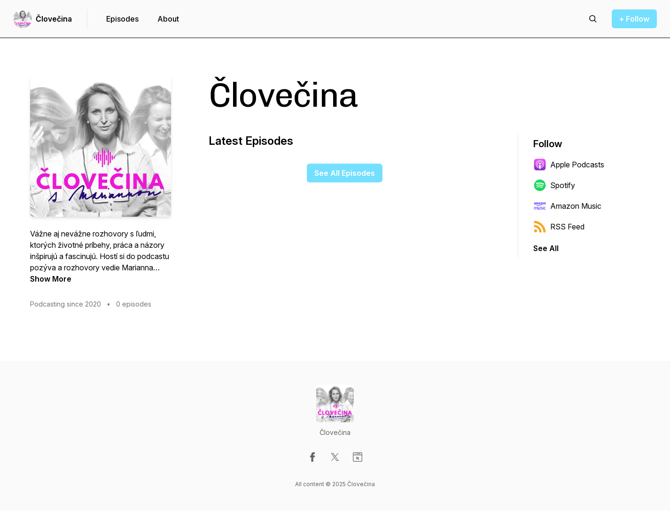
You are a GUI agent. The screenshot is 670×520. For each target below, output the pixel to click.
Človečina (54, 19)
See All (546, 248)
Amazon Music (567, 206)
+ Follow (634, 19)
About (168, 19)
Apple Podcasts (568, 164)
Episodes (122, 19)
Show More (50, 279)
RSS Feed (558, 226)
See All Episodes (344, 173)
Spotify (554, 185)
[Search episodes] (593, 18)
